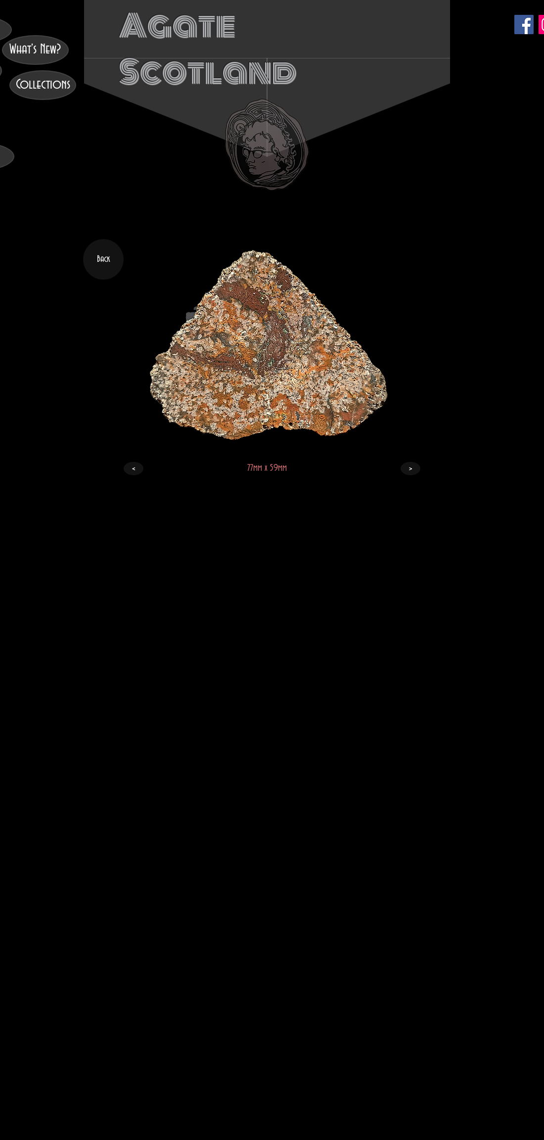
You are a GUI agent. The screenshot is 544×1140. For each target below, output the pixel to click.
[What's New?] (35, 50)
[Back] (103, 259)
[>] (410, 468)
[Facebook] (524, 24)
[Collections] (42, 85)
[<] (133, 468)
